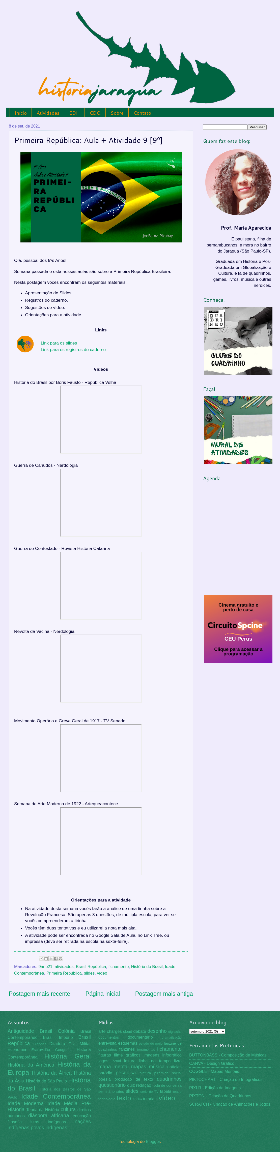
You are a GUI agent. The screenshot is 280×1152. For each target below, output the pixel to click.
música (157, 1066)
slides (89, 973)
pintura (145, 1073)
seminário (106, 1091)
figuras (104, 1055)
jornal (116, 1061)
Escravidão (40, 1050)
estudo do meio (151, 1043)
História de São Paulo (46, 1081)
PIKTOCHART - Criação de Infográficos (226, 1079)
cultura (68, 1109)
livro (178, 1060)
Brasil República (91, 966)
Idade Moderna (26, 1103)
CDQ (95, 112)
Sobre (117, 112)
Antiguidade (21, 1031)
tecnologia (107, 1099)
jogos (103, 1060)
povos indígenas (49, 1127)
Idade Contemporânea (56, 1096)
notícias (174, 1067)
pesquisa (126, 1072)
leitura (129, 1060)
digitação (175, 1032)
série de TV (149, 1092)
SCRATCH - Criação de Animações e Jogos (229, 1104)
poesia (104, 1079)
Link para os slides (59, 343)
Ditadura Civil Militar (70, 1043)
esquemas (127, 1043)
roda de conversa (167, 1085)
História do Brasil (147, 966)
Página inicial (103, 993)
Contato (142, 112)
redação (143, 1085)
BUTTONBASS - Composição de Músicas (228, 1055)
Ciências (39, 1044)
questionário (112, 1085)
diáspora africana (48, 1115)
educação (82, 1115)
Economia (17, 1049)
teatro (177, 1092)
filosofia (15, 1121)
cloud (127, 1032)
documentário (140, 1037)
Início (21, 112)
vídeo (102, 973)
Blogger (153, 1141)
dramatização (172, 1037)
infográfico (172, 1055)
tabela (165, 1091)
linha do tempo (155, 1060)
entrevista (107, 1043)
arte (102, 1031)
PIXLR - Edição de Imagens (215, 1087)
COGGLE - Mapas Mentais (214, 1071)
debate (139, 1031)
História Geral (67, 1056)
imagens (151, 1055)
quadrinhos (169, 1079)
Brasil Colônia (57, 1031)
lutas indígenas (48, 1121)
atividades (64, 966)
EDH (74, 112)
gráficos (133, 1055)
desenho (157, 1031)
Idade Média (62, 1103)
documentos (108, 1037)
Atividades (48, 112)
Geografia (63, 1050)
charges (114, 1031)
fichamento (118, 966)
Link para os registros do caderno (73, 349)
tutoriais (150, 1099)
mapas (138, 1066)
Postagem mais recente (39, 993)
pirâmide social (168, 1073)
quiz (131, 1085)
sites (120, 1091)
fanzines (127, 1049)
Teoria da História (42, 1109)
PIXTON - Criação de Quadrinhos (220, 1096)
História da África (52, 1073)
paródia (105, 1073)
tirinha (137, 1099)
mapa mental (113, 1066)
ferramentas (146, 1049)
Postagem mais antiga (164, 993)
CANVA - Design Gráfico (211, 1063)
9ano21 (45, 966)
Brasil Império (58, 1037)
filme (118, 1055)
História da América (31, 1065)
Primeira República (64, 973)
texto (124, 1098)
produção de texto (134, 1079)
